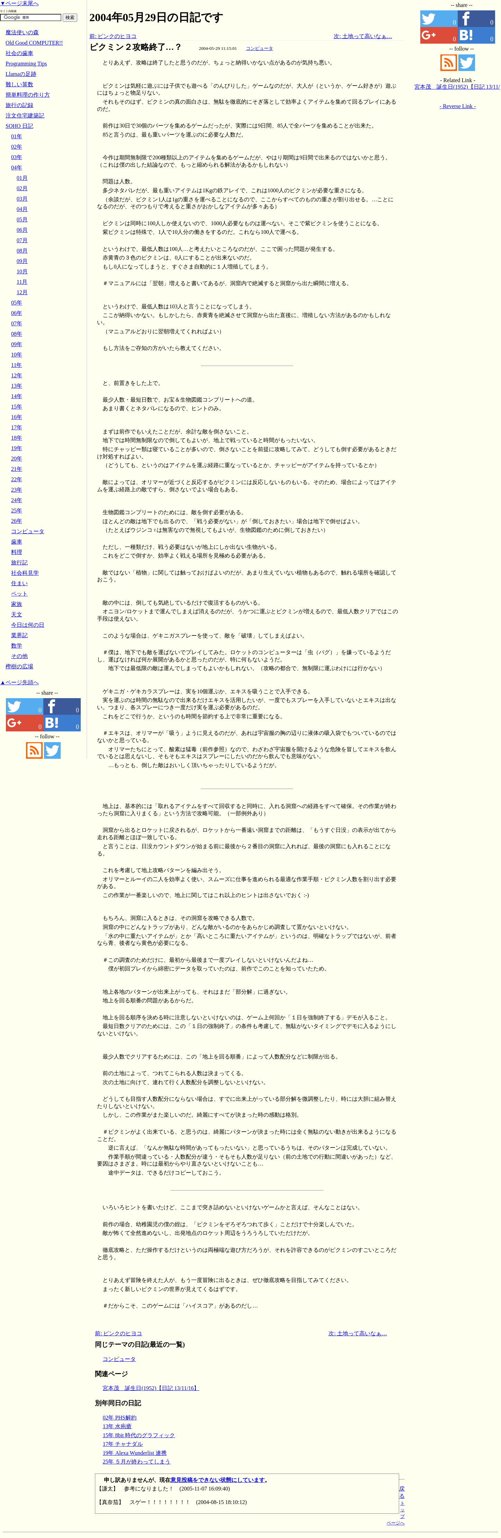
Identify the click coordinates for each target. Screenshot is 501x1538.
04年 (16, 167)
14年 (16, 396)
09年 (16, 344)
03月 (22, 199)
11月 (22, 282)
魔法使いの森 (22, 32)
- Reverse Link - (458, 106)
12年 (16, 375)
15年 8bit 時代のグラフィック (139, 1435)
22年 (16, 479)
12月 (22, 292)
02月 (22, 188)
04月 (22, 209)
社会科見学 (25, 573)
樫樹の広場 (19, 666)
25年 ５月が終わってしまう (136, 1462)
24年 (16, 500)
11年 (16, 365)
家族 (16, 604)
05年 (16, 303)
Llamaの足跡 (21, 74)
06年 (16, 313)
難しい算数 (19, 84)
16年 (16, 417)
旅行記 (19, 562)
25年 (16, 510)
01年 (16, 136)
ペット (19, 594)
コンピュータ (259, 48)
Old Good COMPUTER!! (34, 43)
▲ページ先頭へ (19, 682)
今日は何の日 (27, 625)
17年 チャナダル (123, 1444)
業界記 (19, 635)
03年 (16, 157)
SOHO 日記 (19, 126)
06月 (22, 230)
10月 (22, 271)
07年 (16, 323)
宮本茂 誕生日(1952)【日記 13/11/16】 (151, 1388)
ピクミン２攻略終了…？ (135, 47)
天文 (16, 614)
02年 (16, 147)
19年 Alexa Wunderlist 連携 (134, 1453)
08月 (22, 251)
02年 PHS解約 (119, 1418)
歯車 (16, 542)
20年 (16, 459)
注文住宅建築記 (25, 115)
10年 (16, 355)
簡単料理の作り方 (28, 95)
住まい (19, 583)
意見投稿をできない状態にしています (217, 1480)
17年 (16, 427)
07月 (22, 240)
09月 (22, 261)
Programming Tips (26, 64)
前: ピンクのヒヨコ (113, 36)
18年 (16, 438)
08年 (16, 334)
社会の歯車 (19, 53)
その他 (19, 656)
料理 (16, 552)
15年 (16, 407)
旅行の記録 (19, 105)
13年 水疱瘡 (117, 1426)
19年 (16, 448)
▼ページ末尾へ (19, 3)
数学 (16, 646)
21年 (16, 469)
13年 (16, 386)
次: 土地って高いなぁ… (363, 36)
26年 (16, 521)
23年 (16, 490)
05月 (22, 219)
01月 (22, 178)
